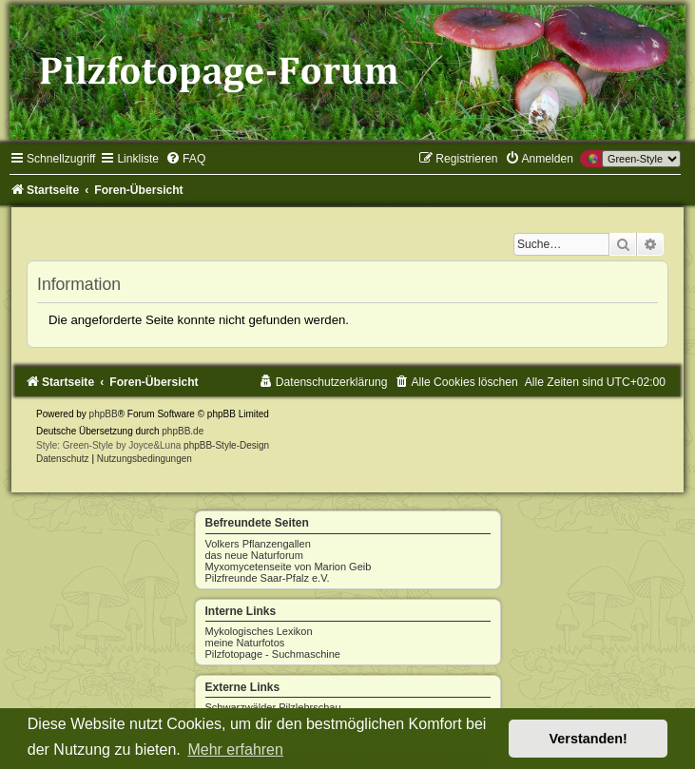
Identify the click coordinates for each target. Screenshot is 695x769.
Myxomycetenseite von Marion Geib (288, 566)
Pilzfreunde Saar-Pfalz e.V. (267, 578)
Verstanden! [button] (588, 738)
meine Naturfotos (245, 642)
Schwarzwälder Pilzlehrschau (273, 707)
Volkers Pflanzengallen (258, 543)
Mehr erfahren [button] (235, 749)
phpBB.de (182, 431)
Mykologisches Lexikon (259, 631)
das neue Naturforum (254, 555)
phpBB (103, 414)
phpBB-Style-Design (226, 445)
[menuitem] (185, 158)
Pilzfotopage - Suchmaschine (272, 654)
